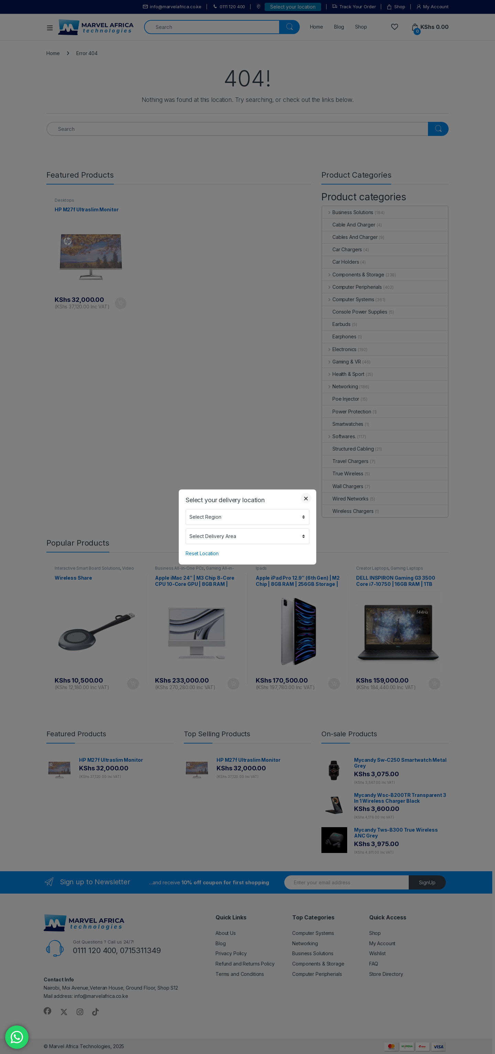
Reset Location (202, 553)
